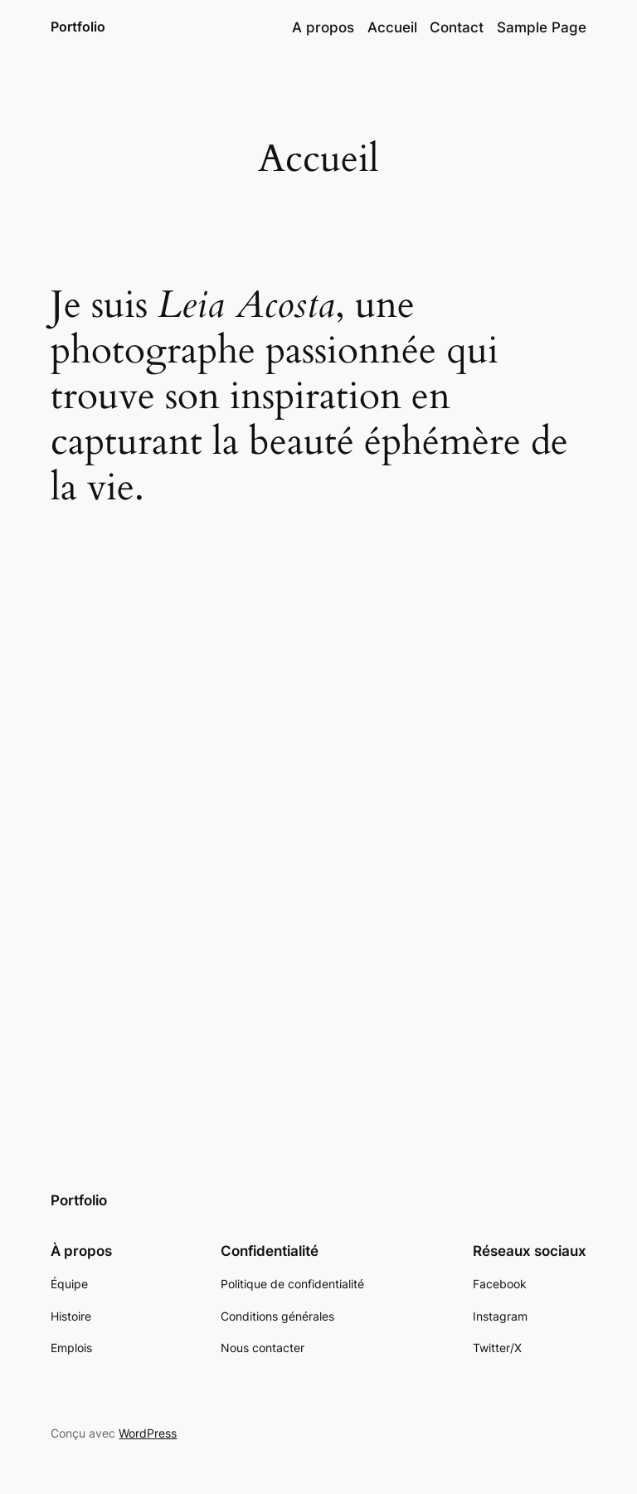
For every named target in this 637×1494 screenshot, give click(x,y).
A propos (323, 27)
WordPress (148, 1433)
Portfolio (78, 26)
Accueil (392, 27)
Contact (457, 27)
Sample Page (541, 27)
